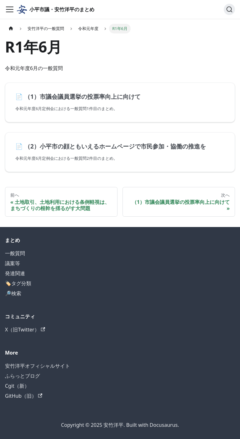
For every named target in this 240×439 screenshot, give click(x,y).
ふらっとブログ (22, 375)
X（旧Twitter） (25, 329)
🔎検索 (13, 293)
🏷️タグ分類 (18, 283)
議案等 (12, 263)
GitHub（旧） (23, 395)
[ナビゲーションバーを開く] (9, 9)
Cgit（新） (17, 385)
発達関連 (15, 273)
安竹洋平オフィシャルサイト (37, 365)
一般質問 (15, 253)
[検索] (229, 9)
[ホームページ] (11, 28)
